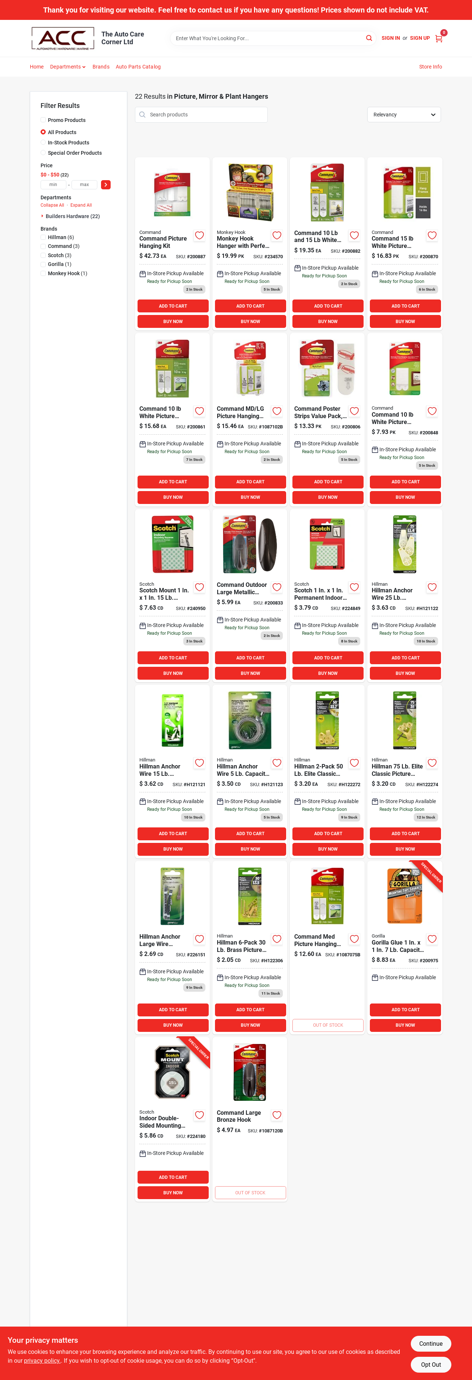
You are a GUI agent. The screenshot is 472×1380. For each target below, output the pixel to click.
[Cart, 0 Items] (438, 38)
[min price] (53, 184)
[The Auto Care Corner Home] (63, 38)
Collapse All (52, 205)
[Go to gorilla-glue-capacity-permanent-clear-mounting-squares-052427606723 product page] (404, 947)
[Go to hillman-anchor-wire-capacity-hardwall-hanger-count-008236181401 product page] (404, 596)
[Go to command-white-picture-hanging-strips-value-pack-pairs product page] (327, 244)
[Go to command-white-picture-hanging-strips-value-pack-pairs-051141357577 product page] (404, 244)
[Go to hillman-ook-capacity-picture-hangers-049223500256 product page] (327, 771)
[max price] (84, 184)
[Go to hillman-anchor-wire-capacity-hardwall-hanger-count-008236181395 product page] (172, 771)
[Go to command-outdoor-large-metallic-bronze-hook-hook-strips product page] (249, 596)
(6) (61, 237)
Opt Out (431, 1364)
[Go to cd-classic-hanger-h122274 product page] (404, 771)
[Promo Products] (43, 119)
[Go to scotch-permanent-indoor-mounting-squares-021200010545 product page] (327, 596)
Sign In (391, 38)
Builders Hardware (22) (73, 216)
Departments (65, 67)
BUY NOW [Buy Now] (173, 321)
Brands (101, 67)
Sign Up (420, 38)
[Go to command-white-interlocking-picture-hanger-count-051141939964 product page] (327, 947)
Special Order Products (75, 153)
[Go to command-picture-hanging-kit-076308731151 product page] (172, 244)
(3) (64, 246)
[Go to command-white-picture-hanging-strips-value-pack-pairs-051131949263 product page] (172, 420)
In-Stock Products (68, 142)
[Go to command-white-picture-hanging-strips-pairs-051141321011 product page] (404, 420)
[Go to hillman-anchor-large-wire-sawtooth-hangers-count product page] (172, 947)
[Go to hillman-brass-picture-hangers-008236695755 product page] (249, 947)
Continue (430, 1343)
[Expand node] (43, 215)
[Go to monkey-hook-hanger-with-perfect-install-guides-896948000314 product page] (249, 244)
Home (37, 67)
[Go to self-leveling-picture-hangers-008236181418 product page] (249, 771)
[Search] (369, 38)
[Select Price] (106, 184)
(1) (60, 264)
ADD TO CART (173, 306)
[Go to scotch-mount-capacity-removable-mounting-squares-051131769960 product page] (172, 596)
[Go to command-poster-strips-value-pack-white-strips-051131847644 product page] (327, 420)
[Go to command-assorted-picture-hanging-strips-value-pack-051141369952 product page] (249, 420)
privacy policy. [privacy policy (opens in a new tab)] (42, 1360)
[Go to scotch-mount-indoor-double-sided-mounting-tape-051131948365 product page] (172, 1119)
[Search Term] (273, 38)
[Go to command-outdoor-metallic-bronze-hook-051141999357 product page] (249, 1119)
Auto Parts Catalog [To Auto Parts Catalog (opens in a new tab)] (138, 67)
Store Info (430, 67)
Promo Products (67, 120)
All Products (62, 132)
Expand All (81, 205)
